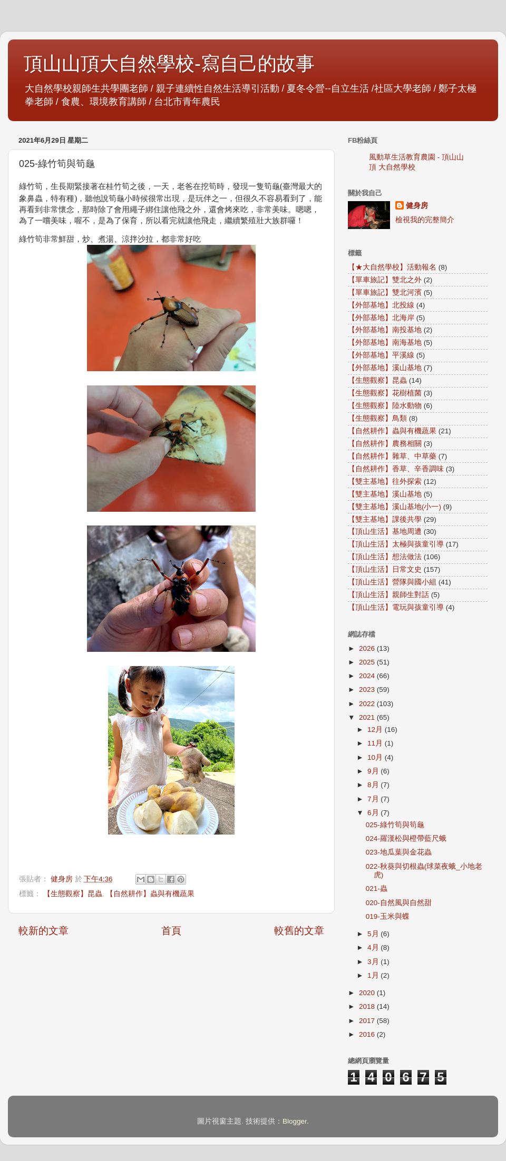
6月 (374, 813)
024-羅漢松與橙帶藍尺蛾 (406, 838)
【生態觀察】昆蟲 (72, 894)
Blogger (295, 1121)
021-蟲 (376, 888)
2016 (368, 1034)
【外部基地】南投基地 (385, 330)
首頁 (171, 930)
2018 (368, 1006)
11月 (376, 743)
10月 (376, 757)
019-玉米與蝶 (388, 916)
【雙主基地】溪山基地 (385, 494)
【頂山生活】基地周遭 (385, 531)
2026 (368, 648)
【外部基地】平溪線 (381, 355)
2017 (368, 1021)
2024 (368, 676)
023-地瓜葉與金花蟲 (399, 852)
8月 (374, 785)
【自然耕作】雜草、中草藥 (392, 456)
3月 (374, 962)
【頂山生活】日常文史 (385, 569)
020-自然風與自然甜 (399, 903)
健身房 (417, 206)
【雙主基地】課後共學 (385, 519)
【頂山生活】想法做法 (385, 557)
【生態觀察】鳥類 (377, 418)
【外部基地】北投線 (381, 305)
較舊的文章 (299, 930)
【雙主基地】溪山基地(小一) (394, 507)
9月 (374, 771)
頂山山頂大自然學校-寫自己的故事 (169, 63)
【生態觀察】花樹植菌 (385, 393)
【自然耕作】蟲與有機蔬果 (150, 894)
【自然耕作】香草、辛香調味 (396, 469)
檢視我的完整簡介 (424, 220)
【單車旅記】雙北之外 (385, 280)
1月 (374, 975)
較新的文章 (43, 930)
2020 (368, 993)
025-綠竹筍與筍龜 (395, 825)
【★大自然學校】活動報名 (392, 267)
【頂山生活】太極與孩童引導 (396, 544)
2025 (368, 662)
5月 (374, 934)
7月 (374, 799)
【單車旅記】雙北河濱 (385, 292)
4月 (374, 947)
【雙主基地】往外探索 (385, 481)
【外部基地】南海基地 (385, 342)
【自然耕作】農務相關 (385, 444)
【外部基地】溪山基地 (385, 368)
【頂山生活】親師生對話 (388, 595)
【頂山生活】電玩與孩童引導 (396, 607)
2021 (368, 717)
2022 (368, 704)
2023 (368, 689)
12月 (376, 729)
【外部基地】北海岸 (381, 318)
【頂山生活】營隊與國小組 (392, 582)
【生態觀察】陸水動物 (385, 406)
